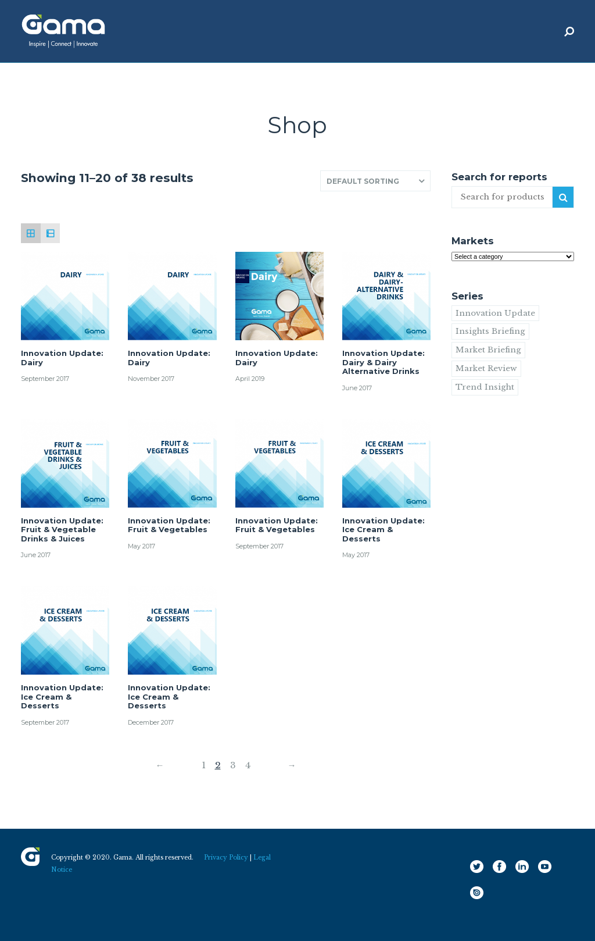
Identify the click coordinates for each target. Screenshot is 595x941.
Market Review (486, 368)
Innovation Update (495, 313)
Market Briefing (488, 350)
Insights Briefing (490, 331)
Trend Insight (485, 387)
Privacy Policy (226, 857)
